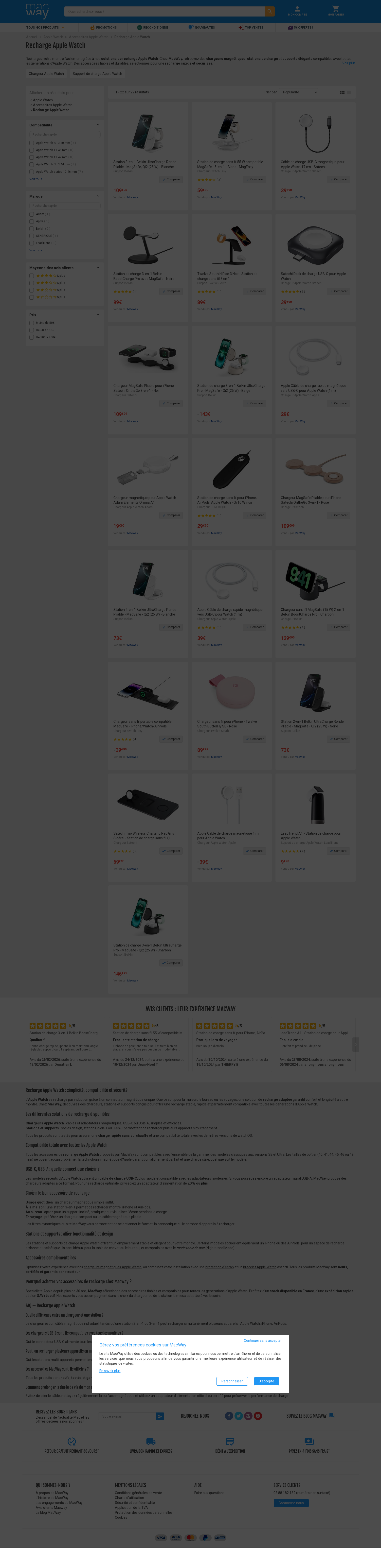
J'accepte (266, 1381)
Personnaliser (232, 1381)
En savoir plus (110, 1371)
